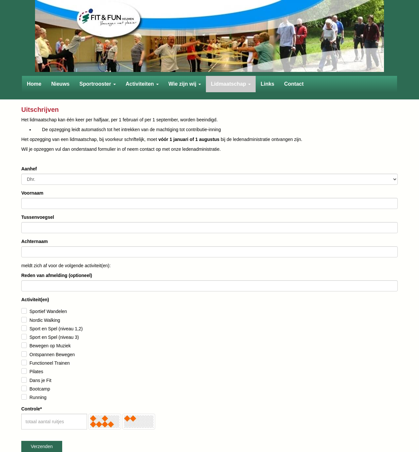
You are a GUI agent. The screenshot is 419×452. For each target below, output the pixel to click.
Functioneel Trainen (49, 363)
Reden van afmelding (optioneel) (56, 275)
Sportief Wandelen (48, 311)
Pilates (36, 371)
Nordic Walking (44, 320)
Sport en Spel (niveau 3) (54, 337)
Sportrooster (97, 84)
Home (34, 84)
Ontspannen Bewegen (52, 354)
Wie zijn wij (185, 84)
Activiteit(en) (35, 299)
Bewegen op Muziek (50, 345)
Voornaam (32, 193)
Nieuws (60, 84)
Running (37, 397)
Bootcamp (39, 388)
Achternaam (34, 241)
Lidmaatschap (231, 84)
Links (267, 84)
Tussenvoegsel (37, 217)
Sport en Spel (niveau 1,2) (56, 328)
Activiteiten (142, 84)
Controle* (31, 408)
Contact (294, 84)
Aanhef (29, 168)
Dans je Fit (40, 380)
